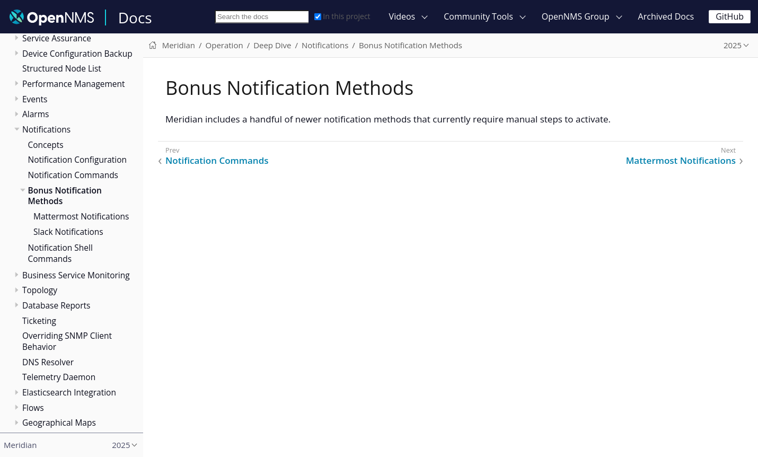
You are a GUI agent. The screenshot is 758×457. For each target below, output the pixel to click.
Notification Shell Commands (60, 253)
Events (34, 99)
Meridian (178, 45)
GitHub (730, 16)
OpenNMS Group (576, 16)
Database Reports (56, 305)
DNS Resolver (48, 362)
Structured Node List (61, 68)
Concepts (46, 145)
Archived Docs (666, 16)
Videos (402, 16)
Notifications (46, 129)
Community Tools (478, 16)
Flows (33, 408)
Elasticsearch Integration (69, 392)
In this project (342, 16)
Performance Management (73, 84)
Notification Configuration (77, 159)
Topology (39, 290)
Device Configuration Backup (77, 53)
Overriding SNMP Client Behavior (67, 341)
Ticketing (39, 321)
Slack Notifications (68, 232)
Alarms (35, 114)
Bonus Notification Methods (65, 195)
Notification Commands (73, 175)
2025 (733, 45)
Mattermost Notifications (81, 216)
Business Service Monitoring (76, 275)
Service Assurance (56, 38)
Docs (135, 17)
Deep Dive (272, 45)
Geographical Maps (59, 422)
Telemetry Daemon (58, 377)
